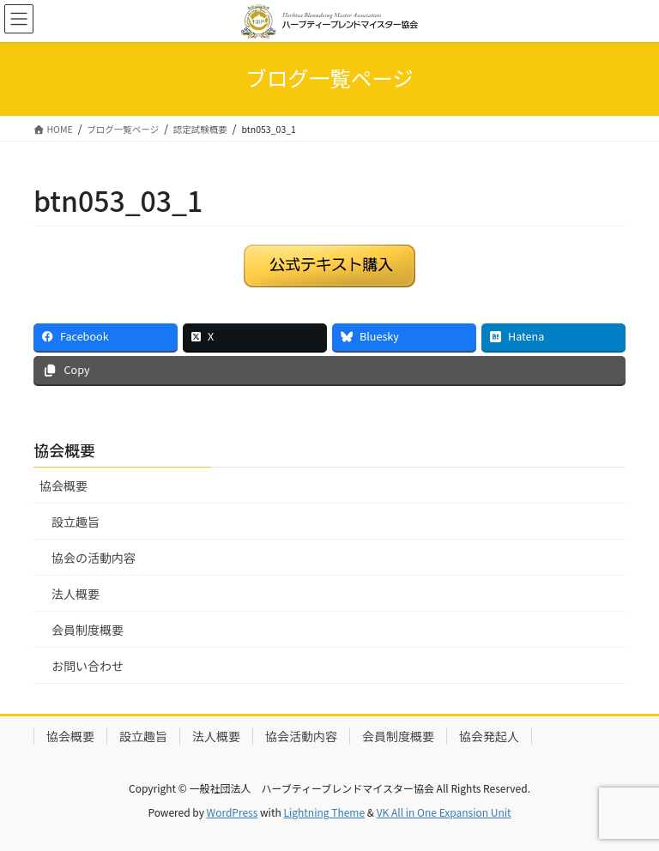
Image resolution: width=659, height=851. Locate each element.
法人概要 (75, 593)
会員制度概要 (87, 629)
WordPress (232, 812)
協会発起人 (489, 736)
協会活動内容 (301, 736)
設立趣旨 (75, 521)
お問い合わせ (87, 665)
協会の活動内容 (93, 557)
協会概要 (63, 485)
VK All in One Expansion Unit (444, 812)
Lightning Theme (324, 812)
